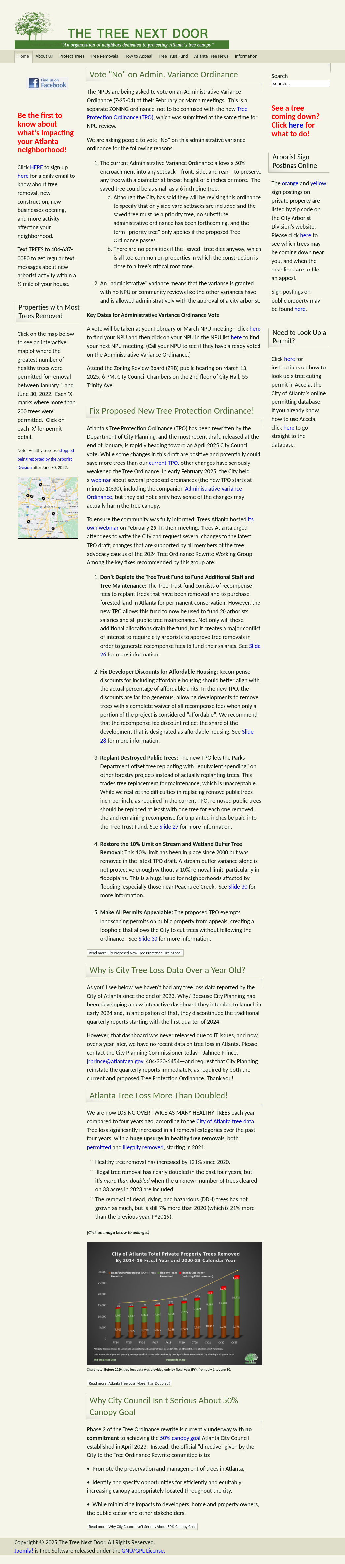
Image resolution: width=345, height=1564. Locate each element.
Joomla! (24, 1550)
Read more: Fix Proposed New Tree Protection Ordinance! (135, 953)
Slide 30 (237, 886)
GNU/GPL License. (143, 1550)
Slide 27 (169, 826)
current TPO (163, 462)
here (23, 175)
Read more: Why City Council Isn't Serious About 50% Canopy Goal (142, 1526)
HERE (36, 167)
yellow (318, 183)
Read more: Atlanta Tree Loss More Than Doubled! (129, 1383)
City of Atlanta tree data (225, 1121)
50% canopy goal (180, 1438)
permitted (99, 1147)
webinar (101, 480)
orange (290, 183)
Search (280, 76)
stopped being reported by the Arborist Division (46, 459)
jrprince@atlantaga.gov (115, 1061)
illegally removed (143, 1147)
